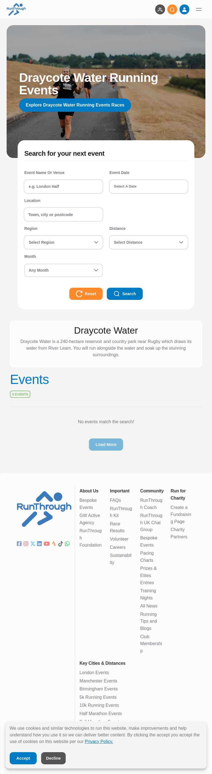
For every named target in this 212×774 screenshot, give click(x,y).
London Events (94, 672)
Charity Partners (179, 533)
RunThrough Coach (151, 504)
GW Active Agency (90, 519)
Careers (118, 547)
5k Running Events (98, 697)
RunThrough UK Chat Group (151, 522)
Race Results (117, 527)
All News (148, 606)
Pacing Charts (147, 557)
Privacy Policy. (99, 741)
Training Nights (148, 594)
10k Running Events (99, 705)
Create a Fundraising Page (181, 514)
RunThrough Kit (121, 512)
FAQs (115, 500)
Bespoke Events (88, 504)
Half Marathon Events (101, 713)
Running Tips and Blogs (148, 621)
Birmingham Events (99, 689)
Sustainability (120, 559)
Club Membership (151, 643)
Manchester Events (98, 681)
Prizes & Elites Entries (148, 575)
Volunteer (119, 539)
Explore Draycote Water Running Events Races (75, 105)
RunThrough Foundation (91, 537)
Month (30, 256)
